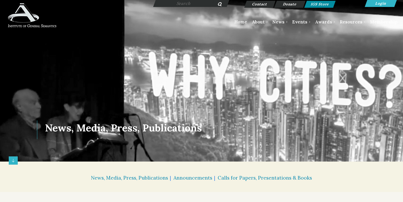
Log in (381, 3)
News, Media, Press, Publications (129, 178)
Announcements (192, 178)
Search (216, 4)
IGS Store (320, 4)
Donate (290, 4)
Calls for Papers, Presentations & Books (265, 178)
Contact (260, 4)
